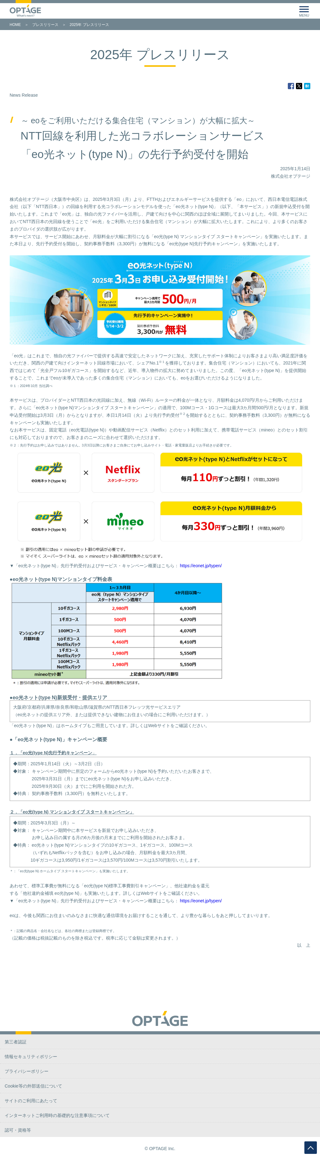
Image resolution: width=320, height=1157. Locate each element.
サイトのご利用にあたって (31, 1100)
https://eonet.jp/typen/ (201, 565)
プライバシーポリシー (26, 1071)
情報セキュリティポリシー (31, 1056)
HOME (15, 25)
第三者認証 (16, 1041)
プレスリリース (45, 25)
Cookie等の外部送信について (33, 1085)
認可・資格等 (18, 1130)
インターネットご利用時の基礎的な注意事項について (57, 1115)
